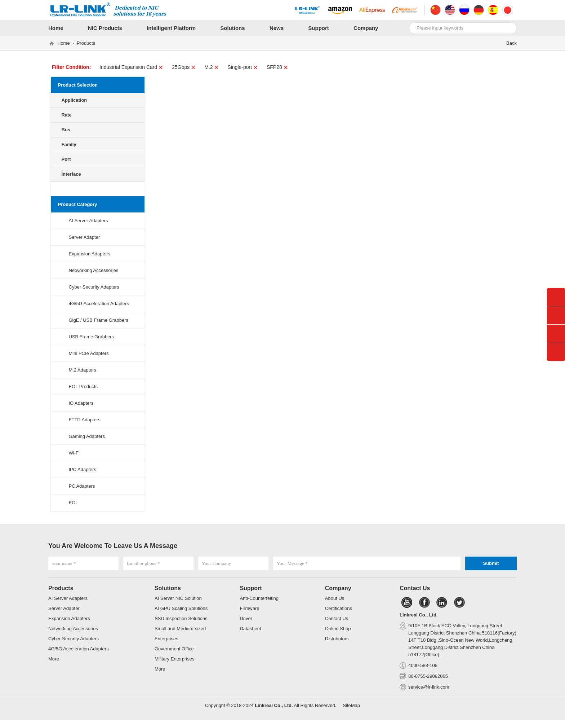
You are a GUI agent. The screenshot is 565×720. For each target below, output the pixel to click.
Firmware (249, 608)
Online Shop (338, 628)
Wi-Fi (74, 453)
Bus (66, 129)
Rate (67, 115)
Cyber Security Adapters (94, 287)
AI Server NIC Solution (178, 598)
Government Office (174, 648)
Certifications (338, 608)
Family (69, 144)
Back (511, 43)
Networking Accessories (94, 270)
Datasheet (250, 628)
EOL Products (83, 386)
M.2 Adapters (83, 370)
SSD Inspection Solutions (181, 618)
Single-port (242, 67)
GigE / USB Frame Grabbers (98, 320)
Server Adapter (84, 237)
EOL (73, 502)
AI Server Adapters (88, 220)
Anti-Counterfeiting (259, 598)
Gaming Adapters (87, 436)
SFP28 (277, 67)
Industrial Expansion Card (131, 67)
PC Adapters (82, 486)
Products (86, 43)
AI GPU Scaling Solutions (181, 608)
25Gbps (184, 67)
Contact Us (336, 618)
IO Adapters (81, 403)
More (53, 659)
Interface (71, 174)
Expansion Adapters (90, 253)
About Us (334, 598)
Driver (246, 618)
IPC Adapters (83, 469)
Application (74, 100)
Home (63, 43)
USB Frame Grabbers (91, 336)
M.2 (211, 67)
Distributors (337, 638)
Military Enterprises (175, 659)
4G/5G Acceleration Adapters (99, 303)
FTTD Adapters (85, 419)
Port (66, 159)
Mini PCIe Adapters (89, 353)
